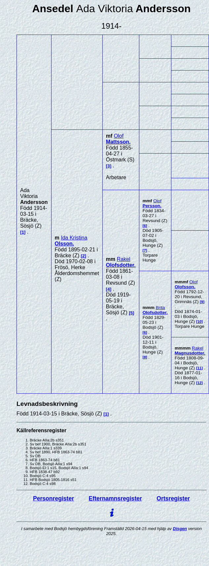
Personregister (53, 498)
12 (199, 383)
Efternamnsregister (115, 498)
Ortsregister (173, 498)
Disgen (180, 528)
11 (199, 368)
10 (199, 322)
